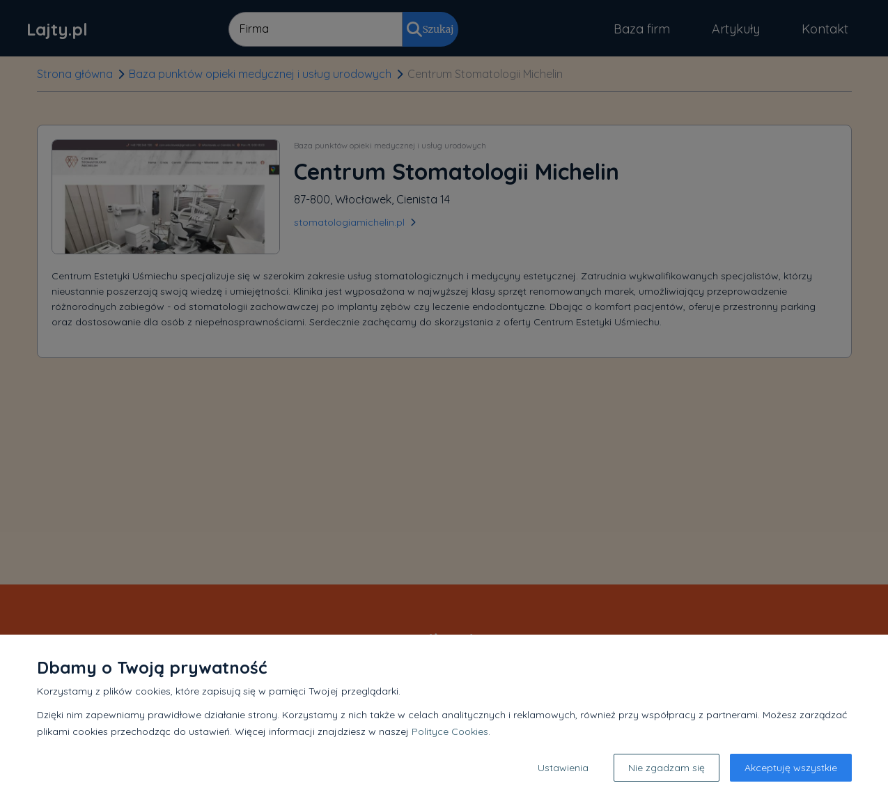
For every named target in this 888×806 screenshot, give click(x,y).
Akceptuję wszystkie (791, 767)
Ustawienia (563, 767)
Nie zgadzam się (666, 767)
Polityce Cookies (450, 731)
